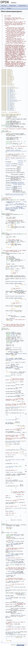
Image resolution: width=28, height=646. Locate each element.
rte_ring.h (10, 107)
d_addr (12, 472)
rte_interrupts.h (12, 101)
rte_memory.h (10, 90)
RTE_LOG (13, 352)
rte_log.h (10, 89)
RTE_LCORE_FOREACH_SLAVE (13, 634)
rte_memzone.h (11, 92)
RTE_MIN (8, 422)
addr (7, 565)
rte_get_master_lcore (19, 508)
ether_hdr (13, 342)
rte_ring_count (10, 419)
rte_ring (12, 336)
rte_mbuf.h (10, 109)
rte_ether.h (10, 105)
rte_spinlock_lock (11, 569)
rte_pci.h (10, 102)
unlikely (8, 502)
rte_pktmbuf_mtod (18, 459)
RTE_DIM (8, 431)
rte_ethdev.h (10, 106)
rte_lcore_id (16, 347)
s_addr (11, 483)
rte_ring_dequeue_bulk (12, 441)
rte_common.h (10, 87)
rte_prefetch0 (9, 459)
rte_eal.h (10, 92)
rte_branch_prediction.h (14, 100)
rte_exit (13, 543)
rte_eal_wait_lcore (11, 636)
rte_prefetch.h (11, 97)
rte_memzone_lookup (11, 560)
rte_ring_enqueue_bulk (12, 407)
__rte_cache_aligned (8, 125)
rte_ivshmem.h (11, 110)
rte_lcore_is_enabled (12, 587)
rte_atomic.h (10, 95)
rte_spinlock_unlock (11, 627)
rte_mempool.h (11, 108)
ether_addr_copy (10, 480)
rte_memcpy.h (10, 91)
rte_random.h (10, 103)
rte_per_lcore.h (11, 93)
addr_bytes (17, 472)
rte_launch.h (10, 94)
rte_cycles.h (10, 96)
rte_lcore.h (10, 98)
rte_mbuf (12, 332)
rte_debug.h (10, 104)
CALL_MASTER (9, 633)
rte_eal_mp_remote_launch (12, 632)
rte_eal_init (13, 541)
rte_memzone (17, 535)
